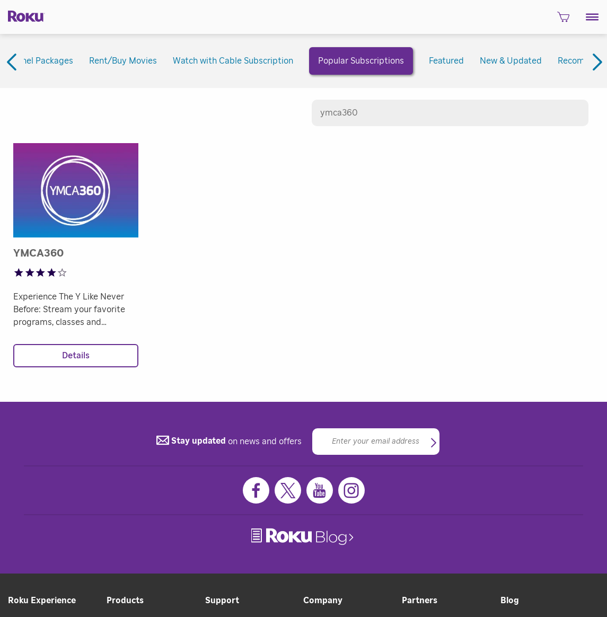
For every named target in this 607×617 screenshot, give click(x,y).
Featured (446, 61)
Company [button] (322, 600)
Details (76, 355)
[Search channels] (450, 113)
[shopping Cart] (563, 20)
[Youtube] (319, 490)
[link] (303, 537)
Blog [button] (509, 600)
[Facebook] (256, 490)
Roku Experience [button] (42, 600)
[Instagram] (351, 490)
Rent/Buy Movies (123, 61)
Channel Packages (37, 61)
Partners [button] (419, 600)
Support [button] (222, 600)
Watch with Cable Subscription (233, 61)
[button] (592, 17)
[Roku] (22, 15)
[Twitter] (288, 490)
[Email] (375, 441)
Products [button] (125, 600)
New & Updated (511, 61)
